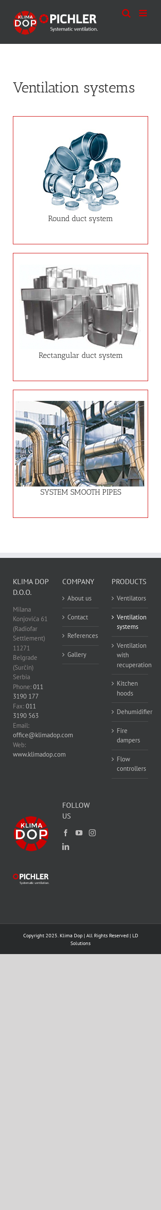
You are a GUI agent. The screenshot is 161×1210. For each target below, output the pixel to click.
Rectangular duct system (81, 355)
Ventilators (130, 598)
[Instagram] (92, 832)
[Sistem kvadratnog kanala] (79, 267)
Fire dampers (128, 736)
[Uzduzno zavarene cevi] (79, 404)
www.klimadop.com (39, 754)
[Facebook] (65, 832)
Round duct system (80, 218)
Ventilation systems (130, 622)
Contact (77, 617)
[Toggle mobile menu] (143, 13)
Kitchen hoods (127, 688)
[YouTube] (79, 832)
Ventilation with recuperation (130, 655)
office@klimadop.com (43, 735)
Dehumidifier (130, 712)
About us (79, 598)
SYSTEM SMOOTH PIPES (80, 492)
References (80, 635)
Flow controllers (130, 764)
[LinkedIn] (65, 846)
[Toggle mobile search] (126, 13)
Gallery (76, 654)
